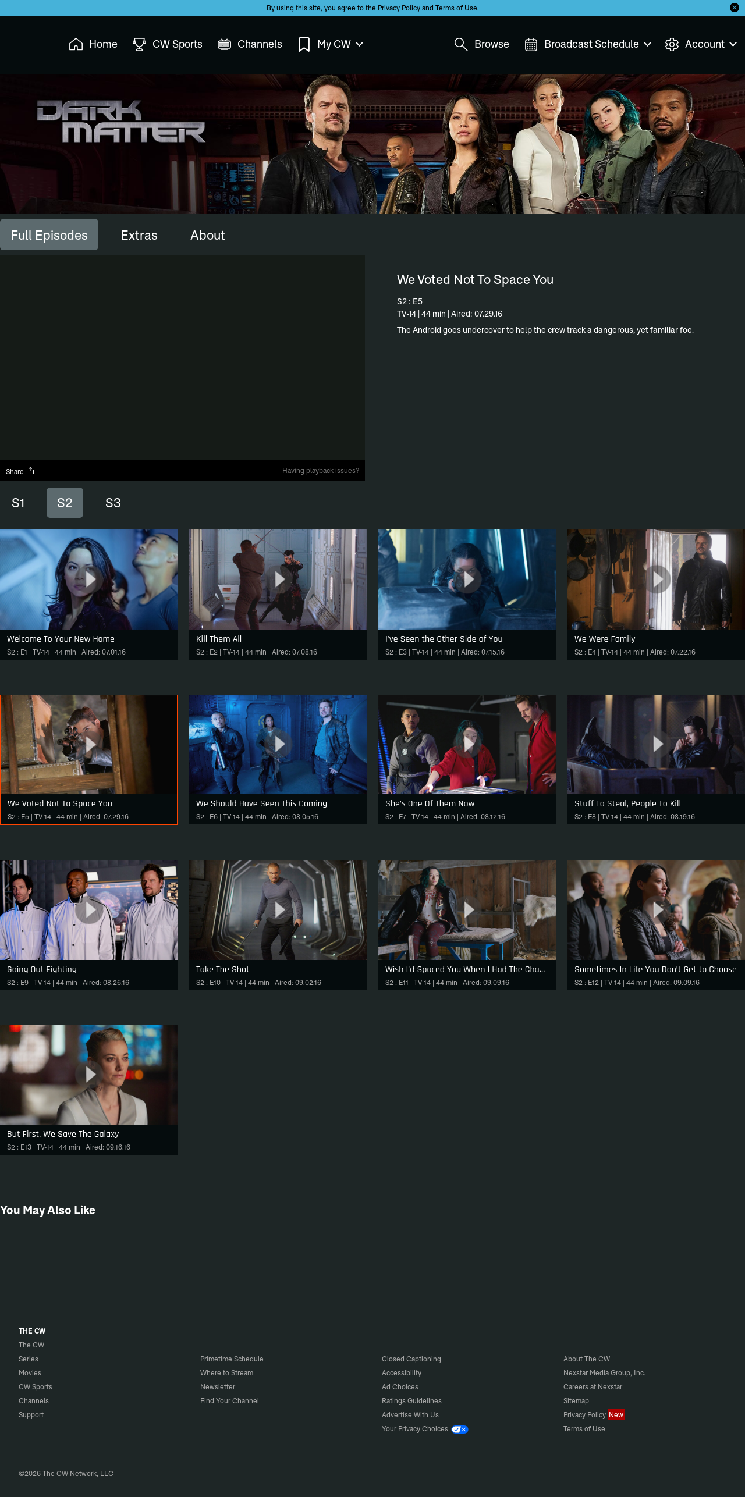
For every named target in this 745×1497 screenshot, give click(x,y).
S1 (18, 503)
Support (31, 1414)
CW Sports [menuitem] (167, 44)
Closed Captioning (411, 1358)
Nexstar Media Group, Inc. (604, 1372)
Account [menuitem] (700, 44)
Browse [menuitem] (481, 44)
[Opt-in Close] (734, 7)
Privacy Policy (399, 7)
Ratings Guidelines (412, 1400)
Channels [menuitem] (249, 44)
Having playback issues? (320, 470)
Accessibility (401, 1372)
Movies (30, 1372)
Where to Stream (226, 1372)
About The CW (586, 1358)
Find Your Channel (229, 1400)
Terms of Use (456, 7)
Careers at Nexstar (592, 1386)
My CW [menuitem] (329, 44)
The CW (23, 41)
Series (28, 1358)
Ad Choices (400, 1386)
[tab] (49, 234)
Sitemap (576, 1400)
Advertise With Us (410, 1414)
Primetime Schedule (232, 1358)
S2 (65, 503)
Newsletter (217, 1386)
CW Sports (35, 1386)
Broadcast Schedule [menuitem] (587, 44)
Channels (34, 1400)
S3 (113, 503)
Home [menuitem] (93, 44)
